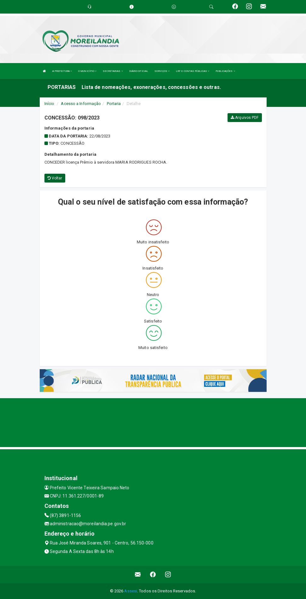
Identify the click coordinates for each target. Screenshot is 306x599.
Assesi (130, 591)
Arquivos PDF (244, 117)
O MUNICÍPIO (87, 71)
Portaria (114, 103)
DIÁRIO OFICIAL (138, 71)
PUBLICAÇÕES (225, 71)
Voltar (55, 178)
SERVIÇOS (162, 71)
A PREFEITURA (62, 71)
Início (49, 103)
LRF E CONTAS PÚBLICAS (192, 71)
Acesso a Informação (81, 103)
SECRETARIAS (113, 71)
